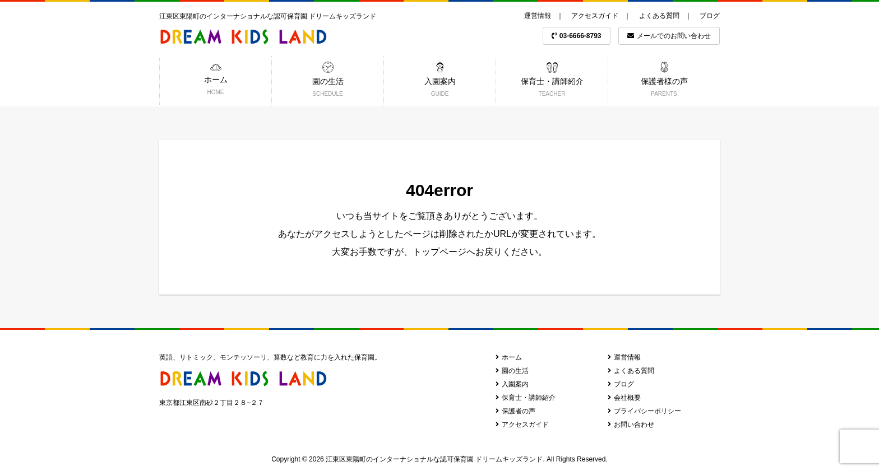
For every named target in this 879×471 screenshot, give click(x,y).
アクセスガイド (594, 16)
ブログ (710, 16)
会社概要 (624, 398)
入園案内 (512, 384)
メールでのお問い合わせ (669, 36)
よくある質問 (659, 16)
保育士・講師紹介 (526, 398)
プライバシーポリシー (644, 411)
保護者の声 (515, 411)
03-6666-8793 (577, 36)
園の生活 (512, 371)
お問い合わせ (631, 424)
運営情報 (537, 16)
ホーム (509, 357)
